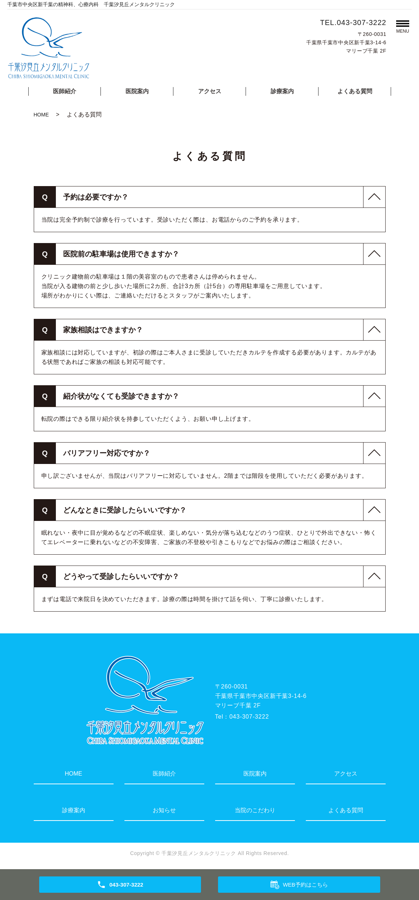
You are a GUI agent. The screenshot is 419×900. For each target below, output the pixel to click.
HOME (41, 115)
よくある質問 (354, 91)
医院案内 (137, 91)
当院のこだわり (255, 810)
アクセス (209, 91)
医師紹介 (64, 91)
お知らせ (164, 810)
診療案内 (282, 91)
